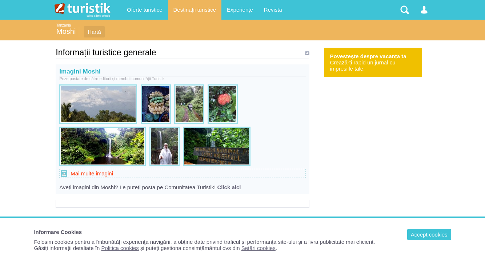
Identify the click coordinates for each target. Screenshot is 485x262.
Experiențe (240, 10)
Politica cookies (120, 248)
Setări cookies (258, 248)
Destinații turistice (194, 10)
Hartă (94, 32)
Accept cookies (429, 234)
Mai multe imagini (92, 173)
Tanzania (63, 25)
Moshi (66, 31)
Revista (273, 10)
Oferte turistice (145, 10)
